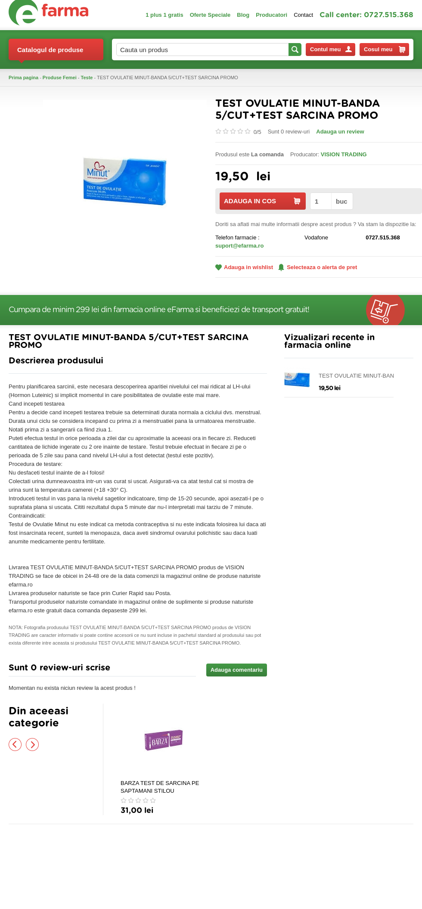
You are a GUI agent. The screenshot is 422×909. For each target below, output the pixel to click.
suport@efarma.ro (239, 245)
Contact (303, 15)
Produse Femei (60, 77)
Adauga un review (340, 131)
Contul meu (331, 49)
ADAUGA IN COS (262, 201)
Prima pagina (23, 77)
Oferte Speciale (210, 15)
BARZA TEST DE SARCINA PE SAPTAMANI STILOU (160, 787)
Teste (87, 77)
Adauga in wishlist (244, 267)
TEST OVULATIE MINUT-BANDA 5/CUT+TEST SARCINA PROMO (360, 376)
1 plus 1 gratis (164, 15)
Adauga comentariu (237, 670)
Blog (243, 15)
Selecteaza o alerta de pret (317, 267)
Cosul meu (384, 49)
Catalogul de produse (50, 53)
